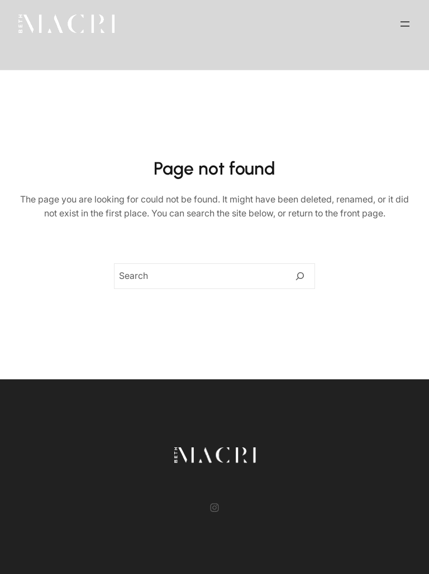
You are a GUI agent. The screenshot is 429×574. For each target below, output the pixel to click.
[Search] (300, 276)
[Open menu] (405, 24)
